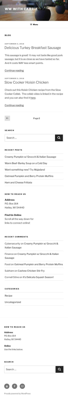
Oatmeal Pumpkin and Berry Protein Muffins (29, 176)
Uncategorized (13, 302)
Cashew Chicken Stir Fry (31, 270)
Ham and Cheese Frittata (18, 182)
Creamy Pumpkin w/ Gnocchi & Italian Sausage (30, 156)
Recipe (8, 295)
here (32, 97)
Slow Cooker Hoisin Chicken (26, 82)
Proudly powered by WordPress (17, 393)
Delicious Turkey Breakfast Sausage (32, 48)
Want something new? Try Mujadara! (25, 169)
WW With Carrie (21, 9)
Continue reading (14, 70)
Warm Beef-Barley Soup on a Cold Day (26, 163)
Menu (34, 24)
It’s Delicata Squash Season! (38, 277)
